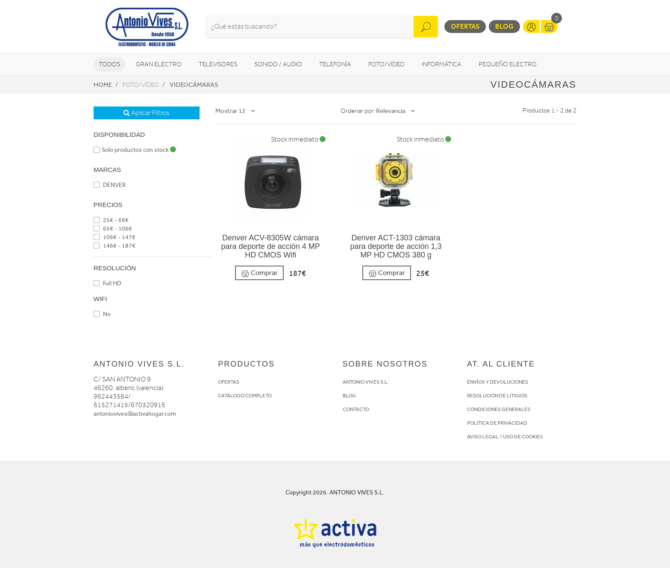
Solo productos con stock (135, 150)
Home (103, 85)
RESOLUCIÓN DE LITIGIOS (497, 396)
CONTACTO (356, 409)
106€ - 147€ (114, 237)
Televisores (218, 64)
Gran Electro (159, 64)
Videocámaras (194, 85)
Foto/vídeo (386, 64)
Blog (504, 26)
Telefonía (335, 64)
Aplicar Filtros (146, 113)
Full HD (107, 283)
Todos (109, 64)
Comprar (259, 273)
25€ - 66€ (111, 220)
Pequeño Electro (508, 64)
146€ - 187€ (114, 245)
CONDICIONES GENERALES (498, 409)
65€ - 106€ (113, 228)
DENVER (110, 185)
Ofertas (465, 26)
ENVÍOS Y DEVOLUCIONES (497, 382)
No (102, 314)
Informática (441, 64)
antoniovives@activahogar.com (135, 413)
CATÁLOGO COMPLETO (245, 396)
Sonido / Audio (278, 64)
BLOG (349, 396)
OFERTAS (228, 382)
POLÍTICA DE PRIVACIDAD (497, 423)
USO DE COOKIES (523, 437)
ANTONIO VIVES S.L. (366, 382)
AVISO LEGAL (483, 437)
